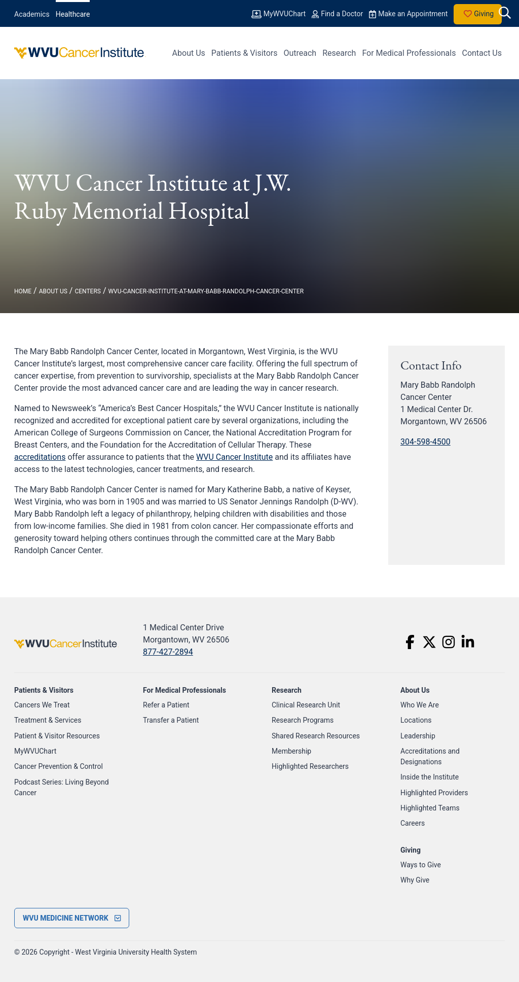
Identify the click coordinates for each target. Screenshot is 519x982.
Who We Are (419, 705)
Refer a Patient (166, 705)
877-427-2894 (168, 652)
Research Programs (302, 720)
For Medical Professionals (409, 53)
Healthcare (73, 14)
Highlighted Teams (430, 808)
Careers (412, 823)
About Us (188, 53)
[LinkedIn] (468, 642)
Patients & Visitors (244, 53)
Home (22, 291)
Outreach (299, 53)
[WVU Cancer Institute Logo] (80, 53)
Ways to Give (420, 865)
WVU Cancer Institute (234, 457)
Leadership (417, 736)
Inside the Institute (429, 777)
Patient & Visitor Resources (57, 736)
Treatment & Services (48, 720)
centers (88, 291)
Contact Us (482, 53)
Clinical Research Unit (306, 705)
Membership (291, 751)
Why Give (414, 880)
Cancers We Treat (42, 705)
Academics (32, 14)
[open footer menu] (71, 918)
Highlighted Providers (434, 793)
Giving (478, 14)
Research (339, 53)
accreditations (39, 457)
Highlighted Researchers (310, 766)
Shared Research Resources (316, 736)
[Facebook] (410, 642)
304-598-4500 (425, 442)
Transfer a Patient (171, 720)
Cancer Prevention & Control (58, 766)
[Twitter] (429, 642)
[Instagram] (448, 642)
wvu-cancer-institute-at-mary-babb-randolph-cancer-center (206, 291)
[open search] (504, 13)
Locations (415, 720)
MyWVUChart (35, 751)
